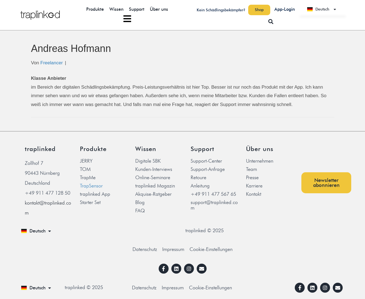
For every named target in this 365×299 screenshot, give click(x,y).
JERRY (86, 161)
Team (251, 169)
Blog (140, 202)
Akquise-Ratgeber (153, 194)
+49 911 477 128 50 (47, 193)
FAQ (140, 211)
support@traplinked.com (214, 205)
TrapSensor (91, 186)
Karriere (254, 186)
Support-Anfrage (208, 169)
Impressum (173, 249)
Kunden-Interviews (153, 169)
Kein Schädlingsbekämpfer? (221, 10)
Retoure (198, 177)
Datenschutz (145, 249)
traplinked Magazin (155, 186)
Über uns (159, 9)
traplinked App (95, 194)
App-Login (284, 9)
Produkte (95, 9)
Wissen (116, 9)
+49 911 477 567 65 (213, 194)
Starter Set (90, 202)
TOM (85, 169)
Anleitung (200, 186)
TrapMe (88, 177)
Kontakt (253, 194)
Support (136, 9)
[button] (270, 21)
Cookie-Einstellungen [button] (211, 249)
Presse (252, 177)
